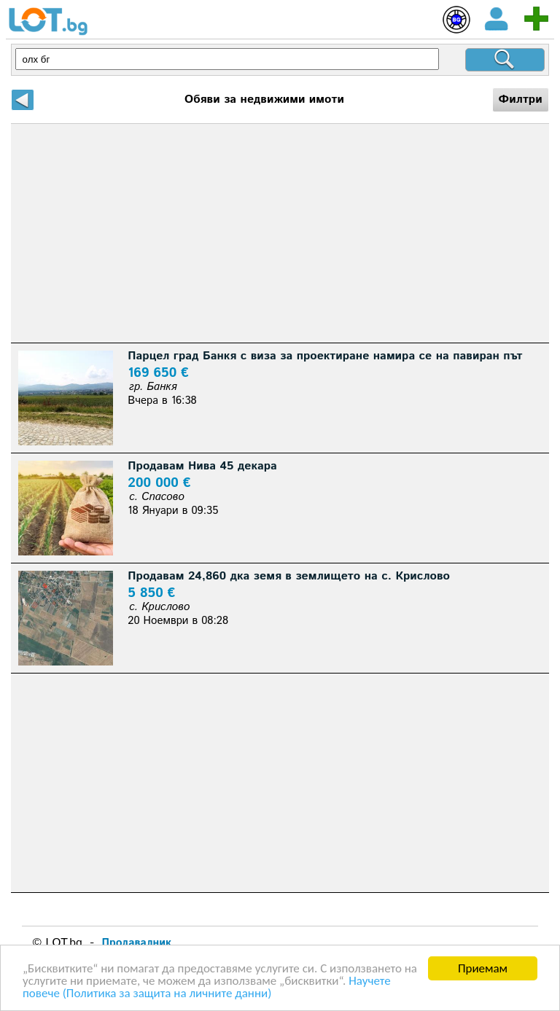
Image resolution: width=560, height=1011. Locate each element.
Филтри (520, 99)
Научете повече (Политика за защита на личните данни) (207, 988)
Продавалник (136, 943)
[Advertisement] (279, 233)
